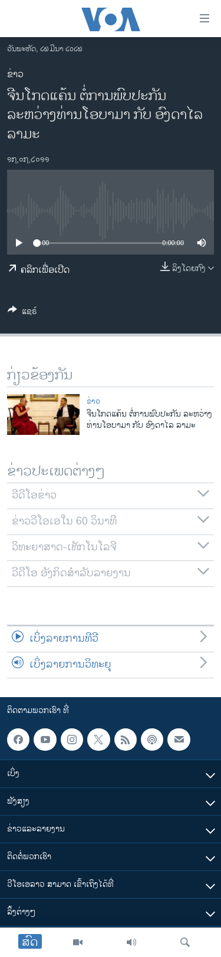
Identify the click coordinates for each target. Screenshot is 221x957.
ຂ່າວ (15, 74)
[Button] (22, 313)
